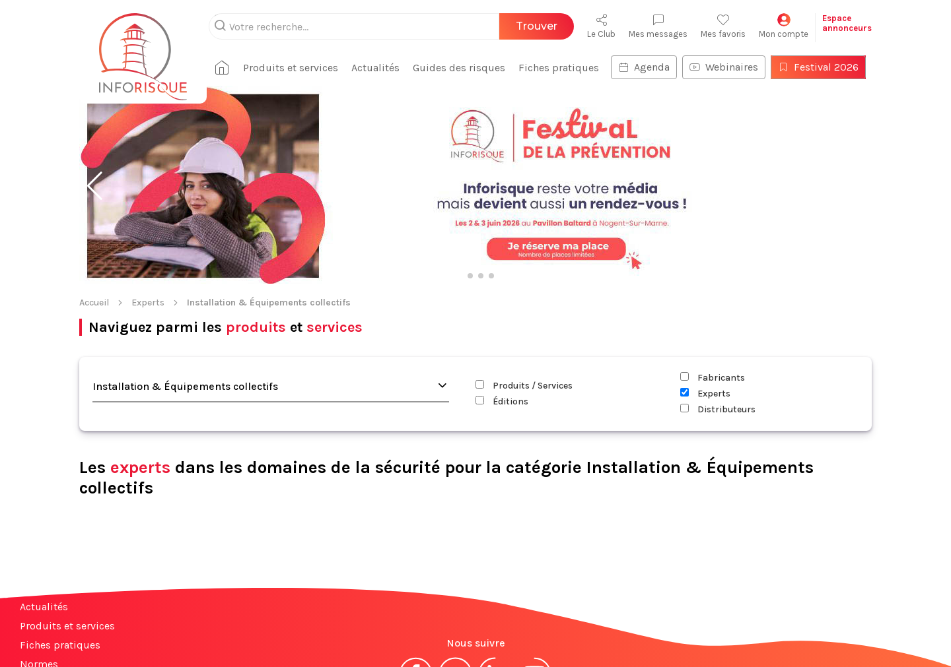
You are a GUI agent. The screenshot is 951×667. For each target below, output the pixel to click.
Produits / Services (524, 299)
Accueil (94, 216)
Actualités (44, 521)
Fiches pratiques (60, 559)
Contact (38, 597)
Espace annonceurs (66, 616)
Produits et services (67, 540)
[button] (95, 100)
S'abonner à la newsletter (871, 626)
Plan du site (48, 635)
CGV (467, 632)
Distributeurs (718, 323)
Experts (147, 216)
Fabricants (712, 292)
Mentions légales (408, 632)
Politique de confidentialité (552, 632)
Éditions (502, 315)
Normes (39, 578)
